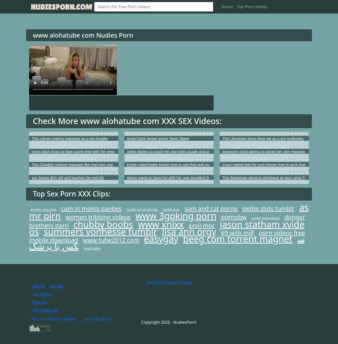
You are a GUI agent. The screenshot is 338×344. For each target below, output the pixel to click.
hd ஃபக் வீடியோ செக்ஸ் (53, 318)
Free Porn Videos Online (169, 282)
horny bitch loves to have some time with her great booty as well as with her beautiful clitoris (108, 151)
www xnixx (161, 224)
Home (227, 7)
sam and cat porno (211, 208)
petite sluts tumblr (268, 208)
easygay (161, 239)
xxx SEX (56, 286)
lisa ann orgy (189, 231)
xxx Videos (42, 294)
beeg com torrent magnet (238, 239)
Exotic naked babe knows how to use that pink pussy (171, 164)
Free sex (40, 302)
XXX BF (38, 286)
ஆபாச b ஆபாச (97, 318)
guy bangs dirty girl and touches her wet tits (68, 177)
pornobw (234, 217)
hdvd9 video (92, 248)
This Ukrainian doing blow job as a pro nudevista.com (266, 138)
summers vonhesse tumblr (100, 231)
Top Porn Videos (252, 7)
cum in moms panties (91, 208)
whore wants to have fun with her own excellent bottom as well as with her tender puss (199, 177)
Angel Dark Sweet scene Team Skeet (158, 138)
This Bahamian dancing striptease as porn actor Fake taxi (270, 177)
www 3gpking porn (175, 216)
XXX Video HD (45, 310)
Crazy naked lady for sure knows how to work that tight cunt (271, 164)
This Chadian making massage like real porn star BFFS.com (82, 164)
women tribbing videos (98, 217)
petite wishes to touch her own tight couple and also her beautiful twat (185, 151)
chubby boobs (103, 224)
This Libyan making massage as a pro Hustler (70, 138)
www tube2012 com (111, 240)
